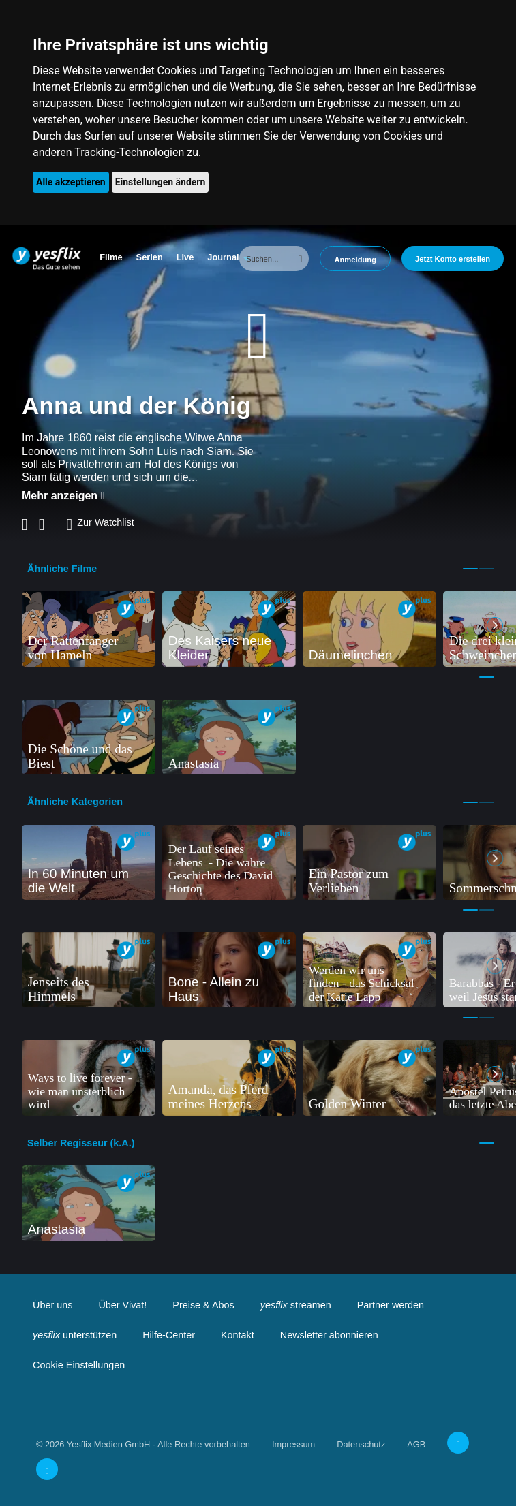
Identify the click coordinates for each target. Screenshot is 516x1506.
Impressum (293, 1444)
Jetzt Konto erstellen (452, 259)
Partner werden (390, 1305)
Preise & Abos (203, 1305)
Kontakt (237, 1335)
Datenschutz (361, 1444)
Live (185, 257)
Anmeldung (355, 259)
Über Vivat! (122, 1305)
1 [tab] (470, 568)
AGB (416, 1444)
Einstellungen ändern (160, 181)
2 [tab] (486, 568)
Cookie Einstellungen (79, 1365)
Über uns (52, 1305)
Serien (149, 257)
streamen (295, 1305)
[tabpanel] (88, 628)
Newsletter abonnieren (329, 1335)
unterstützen (75, 1335)
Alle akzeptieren (71, 181)
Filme (111, 257)
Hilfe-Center (168, 1335)
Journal (223, 257)
